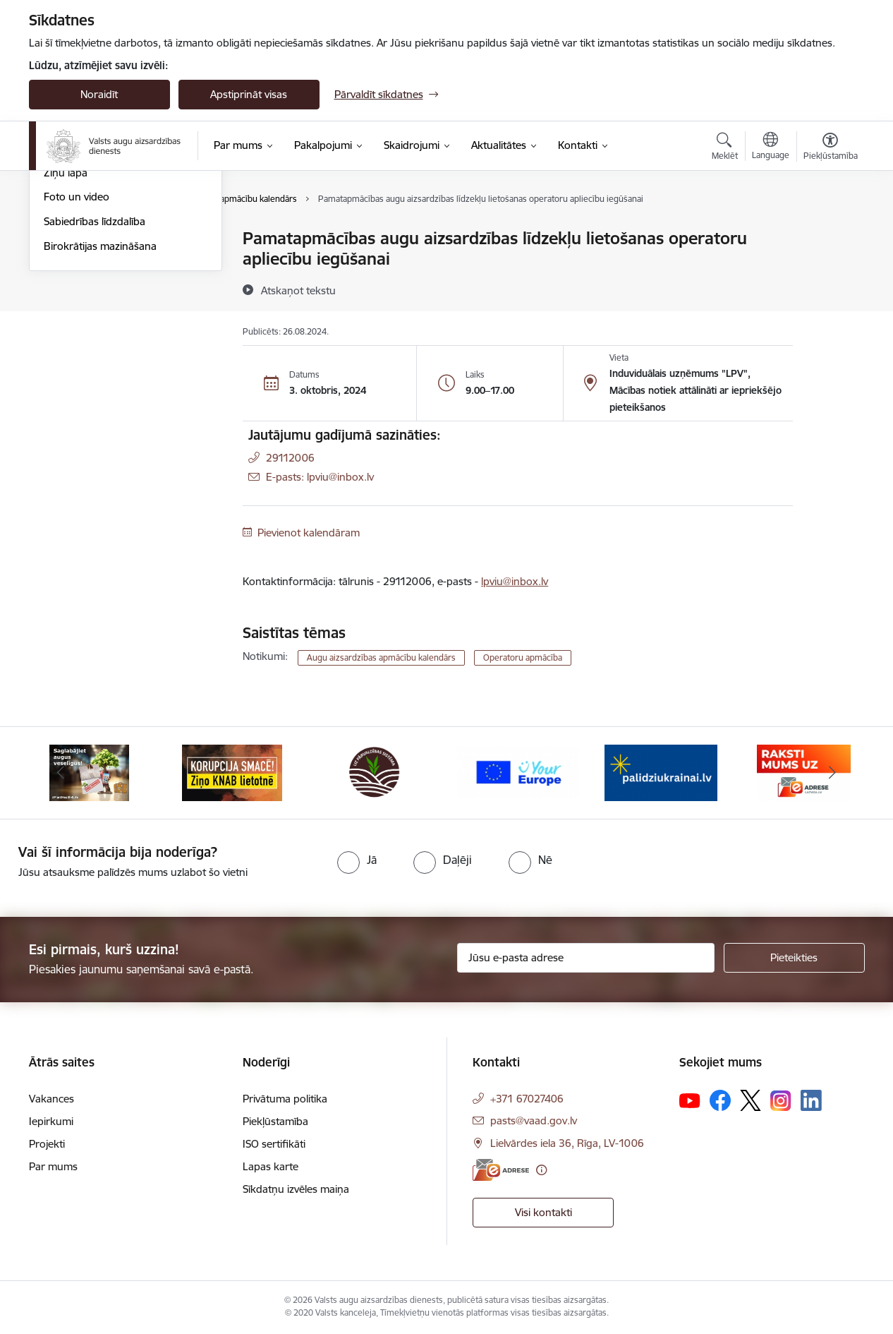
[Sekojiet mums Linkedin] (811, 1100)
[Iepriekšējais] (61, 773)
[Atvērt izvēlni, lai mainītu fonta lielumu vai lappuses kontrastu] (830, 148)
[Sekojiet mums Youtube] (689, 1099)
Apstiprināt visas (248, 94)
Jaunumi (64, 239)
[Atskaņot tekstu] (298, 290)
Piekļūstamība (275, 1121)
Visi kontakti (543, 1212)
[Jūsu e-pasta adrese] (586, 958)
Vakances (51, 1098)
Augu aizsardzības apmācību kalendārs (111, 294)
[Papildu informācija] (541, 1170)
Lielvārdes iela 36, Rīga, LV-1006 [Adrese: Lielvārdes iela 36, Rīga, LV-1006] (567, 1143)
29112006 (290, 457)
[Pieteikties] (794, 958)
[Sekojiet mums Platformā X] (750, 1100)
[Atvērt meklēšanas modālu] (725, 148)
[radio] (357, 859)
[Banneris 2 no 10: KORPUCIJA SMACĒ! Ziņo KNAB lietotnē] (232, 772)
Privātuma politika (285, 1098)
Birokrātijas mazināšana (100, 397)
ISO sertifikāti (274, 1143)
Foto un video (76, 349)
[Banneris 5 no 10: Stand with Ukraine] (661, 772)
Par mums (53, 1166)
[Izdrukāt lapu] (829, 232)
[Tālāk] (832, 773)
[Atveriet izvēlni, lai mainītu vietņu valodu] (770, 147)
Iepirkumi (51, 1121)
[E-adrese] (501, 1170)
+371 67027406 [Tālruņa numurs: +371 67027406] (527, 1098)
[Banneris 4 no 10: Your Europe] (518, 772)
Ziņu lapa (65, 324)
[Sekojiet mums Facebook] (720, 1100)
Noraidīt (99, 94)
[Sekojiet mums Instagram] (780, 1100)
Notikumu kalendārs (92, 263)
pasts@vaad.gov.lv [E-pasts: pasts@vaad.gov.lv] (533, 1120)
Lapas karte (270, 1166)
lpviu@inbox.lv (514, 581)
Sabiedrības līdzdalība (94, 373)
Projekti (47, 1143)
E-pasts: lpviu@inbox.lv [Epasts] (320, 476)
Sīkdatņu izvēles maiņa (296, 1189)
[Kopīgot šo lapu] (829, 268)
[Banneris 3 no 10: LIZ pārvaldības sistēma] (375, 772)
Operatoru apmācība (522, 657)
